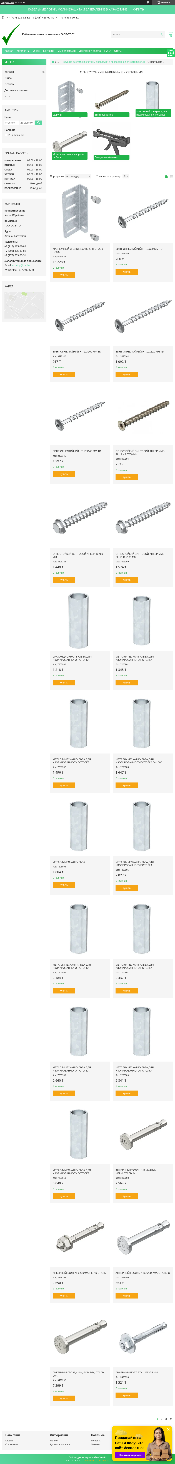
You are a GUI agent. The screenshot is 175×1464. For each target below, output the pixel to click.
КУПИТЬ (138, 9)
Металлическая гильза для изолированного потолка (135, 658)
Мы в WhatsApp (67, 50)
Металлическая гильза (69, 862)
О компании (11, 1444)
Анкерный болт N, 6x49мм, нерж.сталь (79, 1272)
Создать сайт (7, 2)
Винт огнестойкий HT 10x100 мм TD (77, 351)
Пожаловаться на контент (96, 1460)
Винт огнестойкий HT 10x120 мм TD (140, 351)
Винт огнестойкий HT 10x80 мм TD (139, 248)
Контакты (48, 50)
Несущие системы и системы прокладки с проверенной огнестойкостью (103, 61)
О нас (36, 50)
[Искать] (161, 34)
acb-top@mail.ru (21, 265)
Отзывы (9, 84)
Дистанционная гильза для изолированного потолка (72, 658)
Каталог (21, 50)
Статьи (118, 50)
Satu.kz (102, 1457)
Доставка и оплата (90, 50)
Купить (64, 274)
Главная (8, 50)
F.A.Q (107, 50)
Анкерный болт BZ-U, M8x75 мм (137, 1372)
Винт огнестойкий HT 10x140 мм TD (77, 451)
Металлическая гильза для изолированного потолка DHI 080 (139, 761)
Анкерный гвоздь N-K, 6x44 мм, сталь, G (143, 1272)
